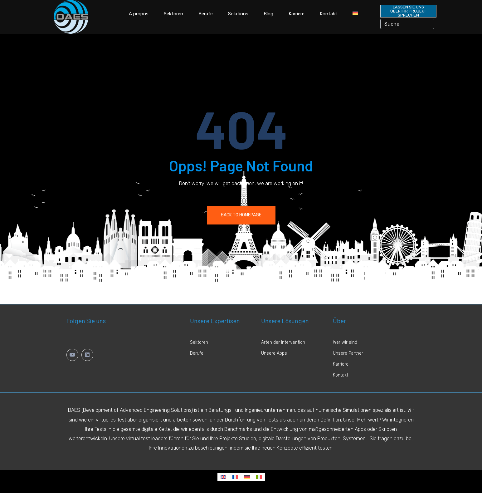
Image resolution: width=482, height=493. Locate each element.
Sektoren (173, 14)
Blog (268, 14)
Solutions (238, 14)
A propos (138, 14)
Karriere (296, 14)
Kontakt (328, 14)
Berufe (205, 14)
